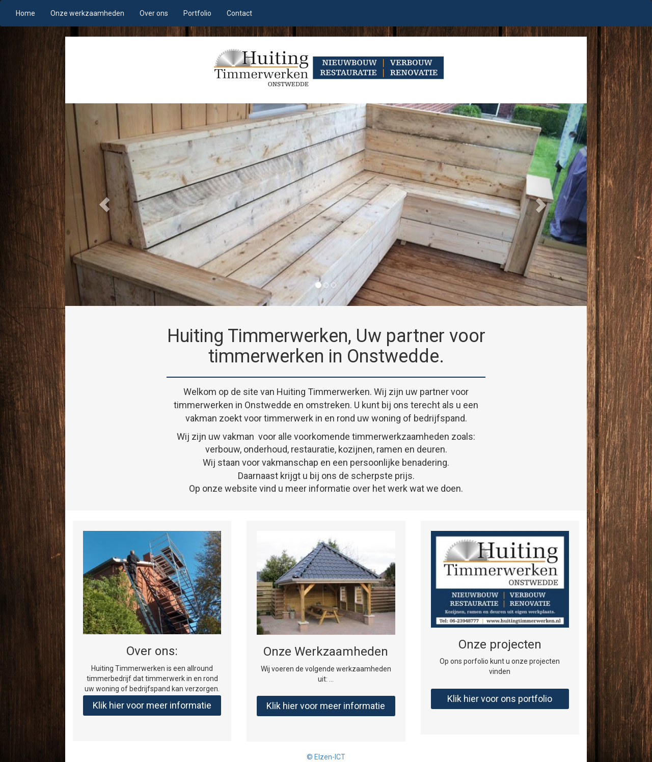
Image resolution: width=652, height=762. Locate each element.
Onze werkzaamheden (87, 13)
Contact (239, 13)
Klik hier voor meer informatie (152, 705)
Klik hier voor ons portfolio (499, 698)
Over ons (154, 13)
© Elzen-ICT (326, 757)
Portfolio (197, 13)
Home (25, 13)
